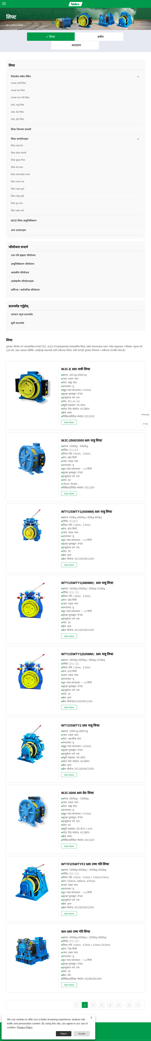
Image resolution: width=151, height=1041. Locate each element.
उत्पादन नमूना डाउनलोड (22, 306)
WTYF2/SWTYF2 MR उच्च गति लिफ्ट (85, 855)
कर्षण (76, 37)
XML (114, 1036)
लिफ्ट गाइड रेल (17, 137)
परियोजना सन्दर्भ (18, 238)
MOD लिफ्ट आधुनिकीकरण (24, 212)
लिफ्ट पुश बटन (17, 195)
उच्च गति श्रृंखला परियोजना (23, 246)
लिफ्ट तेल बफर (17, 158)
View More (69, 414)
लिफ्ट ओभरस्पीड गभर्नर (20, 166)
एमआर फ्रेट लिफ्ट (18, 82)
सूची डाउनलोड (17, 314)
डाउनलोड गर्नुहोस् (18, 297)
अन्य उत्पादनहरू (18, 221)
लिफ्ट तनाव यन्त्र (17, 173)
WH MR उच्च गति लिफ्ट (75, 923)
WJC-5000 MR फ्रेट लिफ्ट (77, 784)
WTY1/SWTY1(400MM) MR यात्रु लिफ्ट (86, 503)
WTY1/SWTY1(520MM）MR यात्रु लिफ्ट (87, 645)
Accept (81, 1033)
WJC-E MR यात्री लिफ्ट (75, 360)
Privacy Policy (127, 1036)
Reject (64, 1033)
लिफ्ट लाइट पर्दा (17, 202)
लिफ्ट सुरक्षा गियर (18, 151)
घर (7, 25)
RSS (106, 1036)
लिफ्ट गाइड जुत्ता (17, 180)
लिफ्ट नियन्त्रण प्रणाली (21, 121)
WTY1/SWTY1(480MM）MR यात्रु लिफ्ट (87, 574)
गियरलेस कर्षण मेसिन (21, 68)
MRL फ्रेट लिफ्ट (17, 103)
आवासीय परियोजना (20, 264)
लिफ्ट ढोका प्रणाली (18, 144)
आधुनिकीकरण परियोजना (22, 255)
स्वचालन (122, 37)
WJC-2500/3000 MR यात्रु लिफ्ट (81, 432)
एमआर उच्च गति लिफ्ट (20, 89)
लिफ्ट (30, 37)
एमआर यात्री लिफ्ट (18, 74)
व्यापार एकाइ (17, 25)
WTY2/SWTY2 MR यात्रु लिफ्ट (80, 717)
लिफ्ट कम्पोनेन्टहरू (19, 130)
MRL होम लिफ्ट (17, 110)
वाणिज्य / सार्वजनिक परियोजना (25, 281)
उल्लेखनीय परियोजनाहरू (22, 272)
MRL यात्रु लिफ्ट (17, 96)
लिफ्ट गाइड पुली (17, 187)
